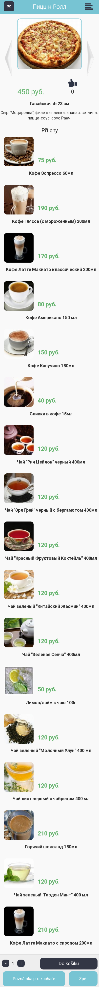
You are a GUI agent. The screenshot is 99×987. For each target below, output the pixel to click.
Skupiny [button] (90, 6)
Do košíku (69, 963)
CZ (9, 6)
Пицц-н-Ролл (49, 6)
